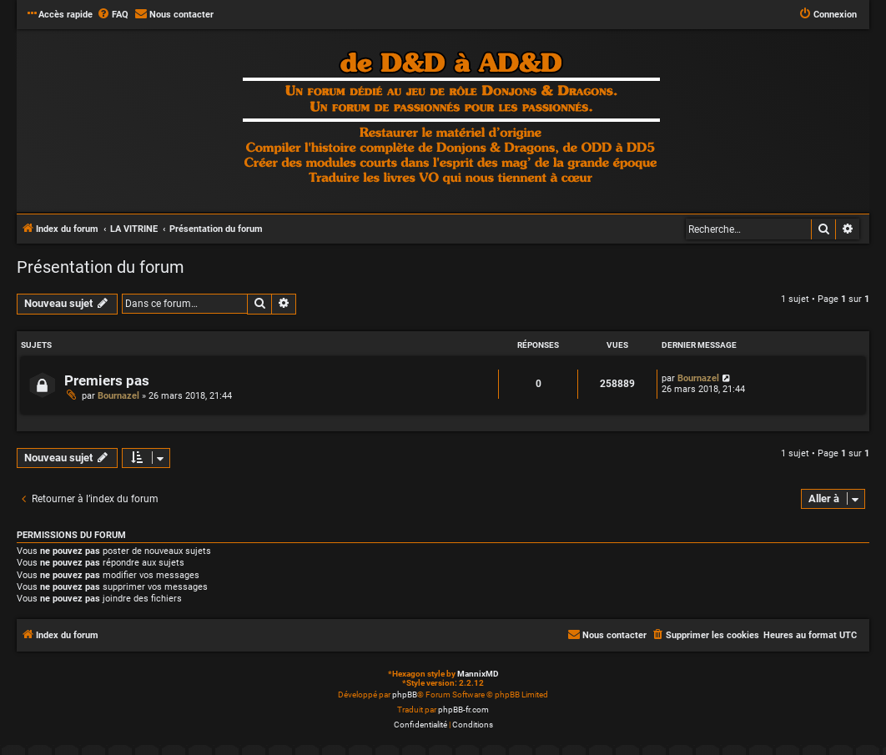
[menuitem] (112, 15)
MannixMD (478, 673)
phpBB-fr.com (463, 709)
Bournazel (118, 395)
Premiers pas (106, 381)
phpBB (404, 694)
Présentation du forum (100, 267)
